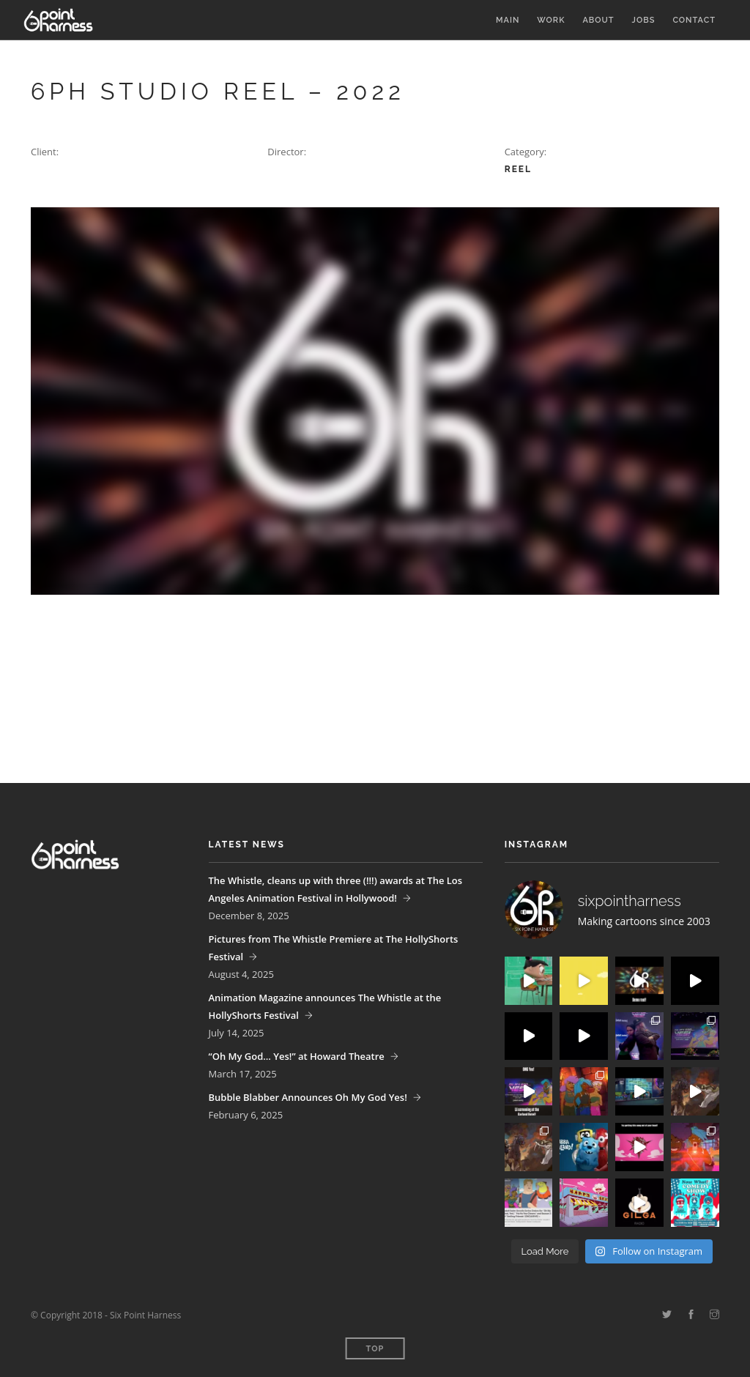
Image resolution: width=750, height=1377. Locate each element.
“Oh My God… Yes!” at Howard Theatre (297, 1056)
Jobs (644, 20)
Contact (694, 20)
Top (375, 1349)
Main (507, 20)
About (598, 20)
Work (551, 20)
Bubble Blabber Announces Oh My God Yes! (308, 1097)
